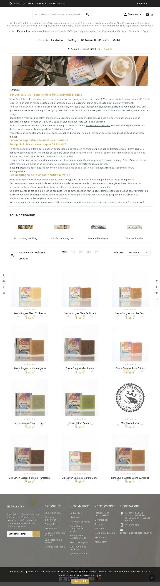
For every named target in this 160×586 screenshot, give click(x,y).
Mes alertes (101, 545)
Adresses (100, 532)
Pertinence (139, 256)
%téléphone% (132, 528)
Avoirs (98, 528)
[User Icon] (132, 16)
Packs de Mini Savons (98, 129)
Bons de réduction (105, 536)
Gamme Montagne (98, 242)
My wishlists (102, 541)
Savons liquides (134, 242)
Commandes (102, 523)
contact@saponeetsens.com (136, 536)
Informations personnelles (102, 517)
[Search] (87, 16)
